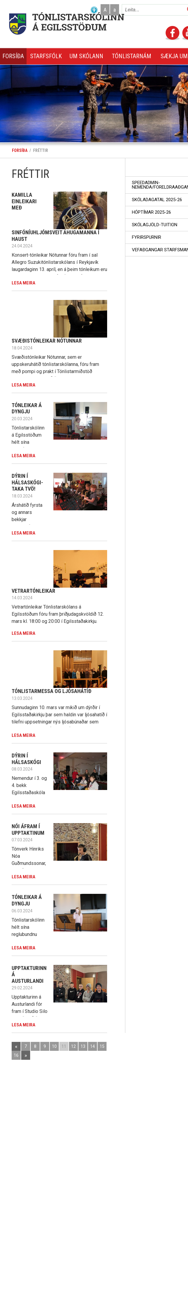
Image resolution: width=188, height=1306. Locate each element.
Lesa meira (23, 283)
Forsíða (19, 150)
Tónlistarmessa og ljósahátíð (51, 691)
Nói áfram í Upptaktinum (28, 829)
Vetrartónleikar (33, 591)
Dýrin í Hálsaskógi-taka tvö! (27, 482)
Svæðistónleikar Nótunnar (47, 341)
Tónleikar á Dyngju (27, 408)
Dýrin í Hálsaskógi (26, 758)
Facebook (172, 33)
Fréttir (40, 150)
